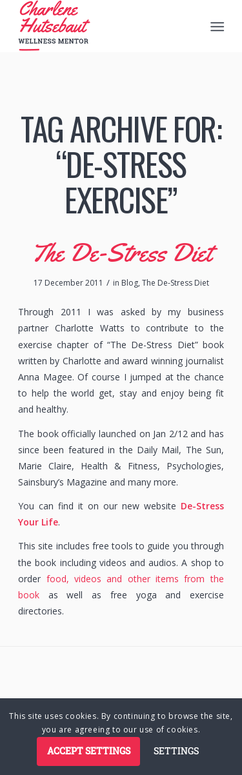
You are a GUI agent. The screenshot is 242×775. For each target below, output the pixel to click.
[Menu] (216, 26)
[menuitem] (216, 26)
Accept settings (88, 751)
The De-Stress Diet (121, 252)
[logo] (100, 26)
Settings (176, 751)
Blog (129, 282)
